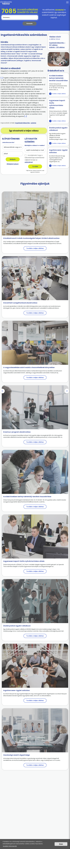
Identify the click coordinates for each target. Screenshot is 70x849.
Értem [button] (61, 844)
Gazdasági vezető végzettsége (16, 755)
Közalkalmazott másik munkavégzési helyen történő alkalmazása (31, 238)
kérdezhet (59, 10)
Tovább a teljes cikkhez (59, 93)
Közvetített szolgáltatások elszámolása (20, 303)
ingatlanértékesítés (22, 123)
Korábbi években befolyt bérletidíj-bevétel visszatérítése (58, 78)
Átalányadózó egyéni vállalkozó (17, 626)
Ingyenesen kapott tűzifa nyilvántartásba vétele (23, 561)
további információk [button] (10, 846)
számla (33, 123)
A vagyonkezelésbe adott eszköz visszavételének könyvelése (29, 367)
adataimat (29, 162)
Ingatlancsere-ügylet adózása (16, 690)
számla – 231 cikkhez (57, 47)
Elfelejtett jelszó (13, 164)
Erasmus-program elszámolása (17, 432)
